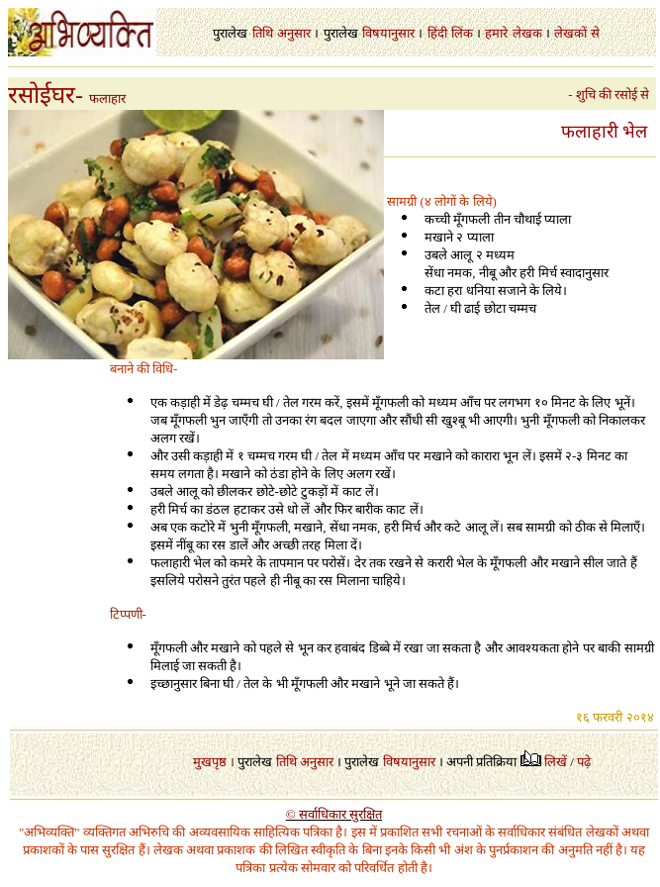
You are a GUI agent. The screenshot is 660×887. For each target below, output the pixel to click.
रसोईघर (41, 95)
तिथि (262, 33)
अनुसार (294, 33)
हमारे (496, 33)
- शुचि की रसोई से (612, 94)
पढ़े (584, 761)
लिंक (462, 33)
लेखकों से (576, 33)
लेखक (527, 33)
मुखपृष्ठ (210, 761)
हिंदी (437, 33)
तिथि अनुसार (304, 761)
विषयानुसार (388, 33)
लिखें (555, 761)
